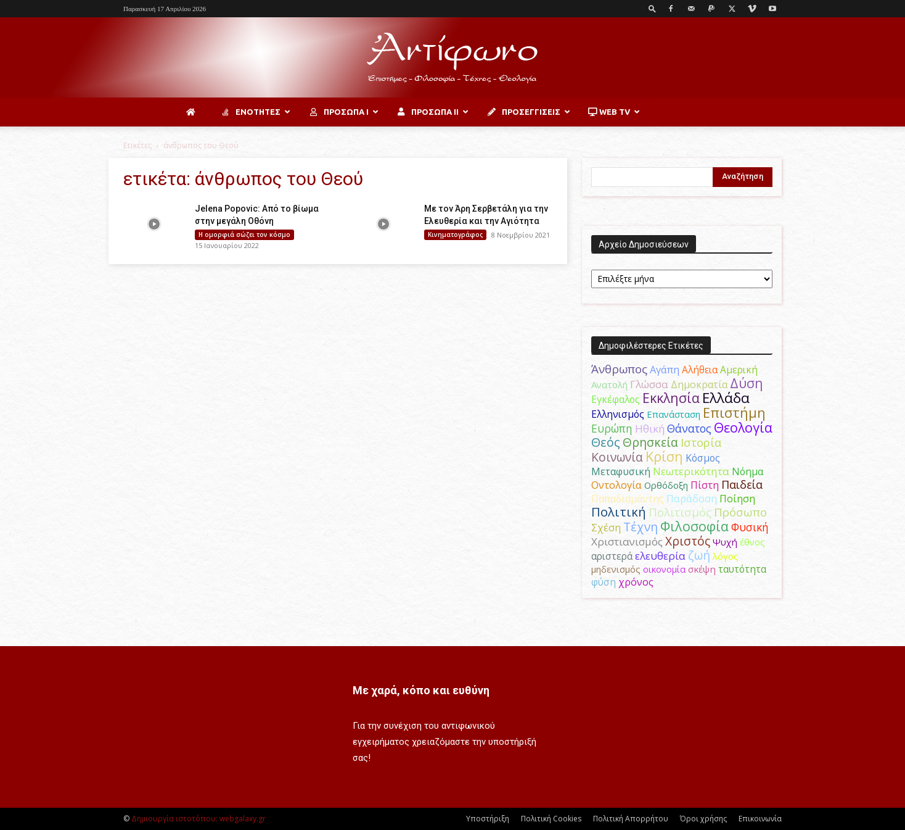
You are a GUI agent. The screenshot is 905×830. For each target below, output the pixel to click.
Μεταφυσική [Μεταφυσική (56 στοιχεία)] (620, 471)
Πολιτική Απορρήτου (630, 818)
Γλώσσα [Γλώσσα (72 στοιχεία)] (649, 384)
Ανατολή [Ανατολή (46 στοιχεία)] (609, 384)
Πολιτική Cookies (551, 818)
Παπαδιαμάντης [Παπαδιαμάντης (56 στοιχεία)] (627, 498)
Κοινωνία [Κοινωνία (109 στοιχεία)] (617, 457)
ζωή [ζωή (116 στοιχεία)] (699, 555)
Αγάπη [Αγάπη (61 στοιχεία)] (664, 369)
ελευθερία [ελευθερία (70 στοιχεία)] (660, 556)
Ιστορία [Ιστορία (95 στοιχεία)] (701, 442)
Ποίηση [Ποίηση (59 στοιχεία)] (737, 498)
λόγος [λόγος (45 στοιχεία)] (726, 556)
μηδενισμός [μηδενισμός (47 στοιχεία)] (616, 569)
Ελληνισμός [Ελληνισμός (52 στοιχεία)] (617, 414)
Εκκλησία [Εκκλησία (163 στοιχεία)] (671, 398)
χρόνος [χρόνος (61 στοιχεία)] (635, 582)
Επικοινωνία (760, 818)
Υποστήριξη (487, 818)
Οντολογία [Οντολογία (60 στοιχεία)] (616, 485)
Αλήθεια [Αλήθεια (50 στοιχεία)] (700, 369)
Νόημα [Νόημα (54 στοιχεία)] (747, 471)
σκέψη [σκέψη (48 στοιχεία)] (702, 569)
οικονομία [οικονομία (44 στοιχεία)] (664, 569)
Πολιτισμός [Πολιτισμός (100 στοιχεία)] (680, 512)
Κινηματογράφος (455, 234)
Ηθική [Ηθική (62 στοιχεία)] (650, 428)
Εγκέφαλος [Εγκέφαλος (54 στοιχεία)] (615, 399)
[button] (652, 8)
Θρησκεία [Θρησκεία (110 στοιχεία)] (650, 442)
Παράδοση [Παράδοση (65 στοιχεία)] (691, 498)
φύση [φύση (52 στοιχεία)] (603, 582)
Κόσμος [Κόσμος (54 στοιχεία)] (703, 458)
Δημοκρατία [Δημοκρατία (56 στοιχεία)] (699, 384)
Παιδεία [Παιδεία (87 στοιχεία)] (742, 484)
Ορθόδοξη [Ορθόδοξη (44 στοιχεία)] (666, 485)
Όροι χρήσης (703, 818)
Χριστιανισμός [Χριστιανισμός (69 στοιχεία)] (627, 541)
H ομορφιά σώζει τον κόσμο (244, 234)
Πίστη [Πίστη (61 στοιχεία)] (704, 485)
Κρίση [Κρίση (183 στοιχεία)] (664, 456)
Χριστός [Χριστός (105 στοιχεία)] (687, 541)
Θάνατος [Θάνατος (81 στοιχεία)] (689, 428)
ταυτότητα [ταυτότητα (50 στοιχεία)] (742, 569)
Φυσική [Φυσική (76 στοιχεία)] (750, 527)
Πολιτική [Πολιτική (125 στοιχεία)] (618, 512)
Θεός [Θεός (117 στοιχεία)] (605, 442)
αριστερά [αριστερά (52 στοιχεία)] (612, 556)
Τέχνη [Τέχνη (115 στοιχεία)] (640, 526)
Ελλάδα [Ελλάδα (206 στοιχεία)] (726, 397)
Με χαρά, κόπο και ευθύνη (421, 690)
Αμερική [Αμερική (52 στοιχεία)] (739, 369)
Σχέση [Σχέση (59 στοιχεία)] (606, 527)
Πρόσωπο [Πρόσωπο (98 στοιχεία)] (740, 512)
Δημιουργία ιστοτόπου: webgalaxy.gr (198, 818)
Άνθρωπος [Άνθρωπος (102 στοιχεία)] (619, 369)
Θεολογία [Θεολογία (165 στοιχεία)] (743, 427)
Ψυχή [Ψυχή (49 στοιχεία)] (725, 542)
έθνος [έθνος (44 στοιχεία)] (752, 542)
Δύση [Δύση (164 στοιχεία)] (746, 383)
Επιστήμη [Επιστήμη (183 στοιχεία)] (734, 412)
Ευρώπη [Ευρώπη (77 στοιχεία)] (612, 428)
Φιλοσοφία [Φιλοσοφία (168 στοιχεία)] (694, 526)
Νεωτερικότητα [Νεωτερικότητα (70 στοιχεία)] (691, 471)
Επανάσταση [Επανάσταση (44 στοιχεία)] (673, 414)
